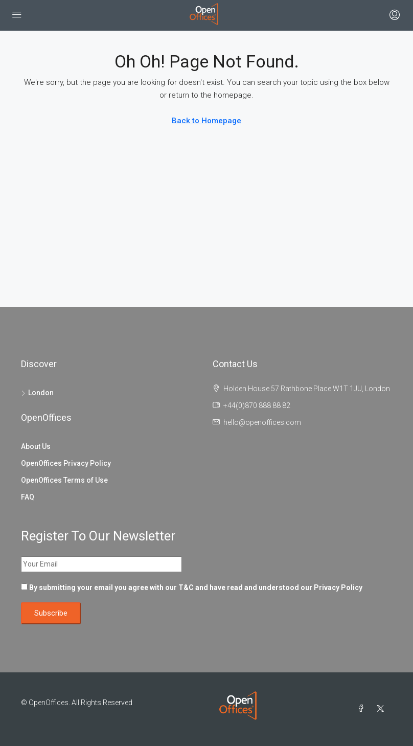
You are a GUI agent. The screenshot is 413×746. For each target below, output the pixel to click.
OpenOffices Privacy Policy (66, 463)
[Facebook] (363, 709)
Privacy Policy (338, 587)
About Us (36, 446)
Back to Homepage (206, 120)
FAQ (27, 497)
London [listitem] (37, 393)
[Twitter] (382, 709)
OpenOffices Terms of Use (64, 480)
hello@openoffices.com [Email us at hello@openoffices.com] (262, 422)
